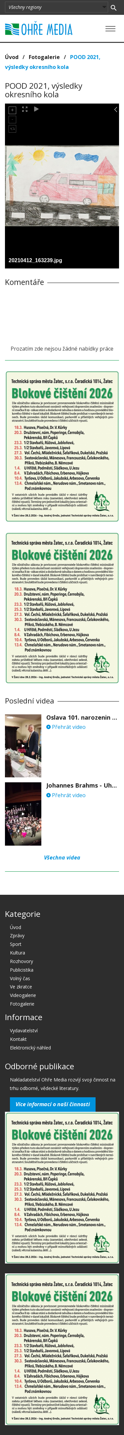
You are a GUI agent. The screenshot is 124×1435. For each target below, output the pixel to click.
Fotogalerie (44, 57)
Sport (15, 944)
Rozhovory (21, 961)
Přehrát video (66, 727)
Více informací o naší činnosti (53, 1104)
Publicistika (21, 970)
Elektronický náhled (30, 1048)
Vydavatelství (24, 1030)
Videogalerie (23, 995)
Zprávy (17, 935)
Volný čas (20, 978)
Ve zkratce (21, 986)
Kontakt (18, 1039)
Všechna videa (62, 857)
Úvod (12, 57)
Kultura (17, 953)
